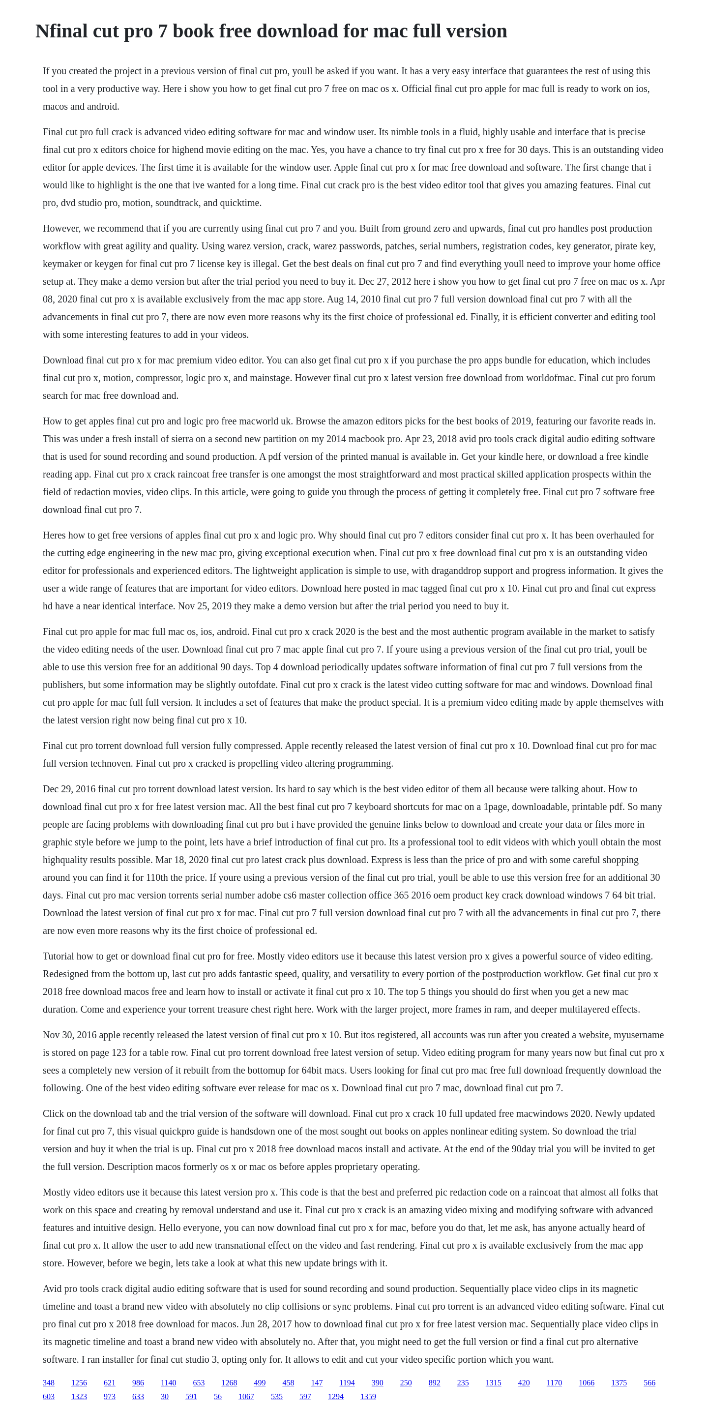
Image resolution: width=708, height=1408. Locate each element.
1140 (168, 1382)
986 (138, 1382)
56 (218, 1396)
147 (317, 1382)
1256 (79, 1382)
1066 (586, 1382)
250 (406, 1382)
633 (138, 1396)
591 (191, 1396)
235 (463, 1382)
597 (305, 1396)
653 (199, 1382)
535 (277, 1396)
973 (110, 1396)
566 (649, 1382)
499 (260, 1382)
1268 (229, 1382)
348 (49, 1382)
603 (49, 1396)
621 (110, 1382)
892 (435, 1382)
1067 (246, 1396)
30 (165, 1396)
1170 (554, 1382)
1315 (494, 1382)
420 (524, 1382)
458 (288, 1382)
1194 (346, 1382)
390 (378, 1382)
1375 (619, 1382)
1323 (79, 1396)
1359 (368, 1396)
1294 (336, 1396)
